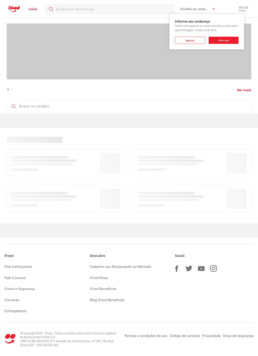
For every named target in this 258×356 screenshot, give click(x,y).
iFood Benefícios (103, 289)
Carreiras (11, 300)
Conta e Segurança (19, 289)
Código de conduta (185, 336)
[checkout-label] (240, 9)
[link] (14, 8)
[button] (176, 268)
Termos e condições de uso (145, 336)
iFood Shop (99, 278)
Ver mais (244, 90)
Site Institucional (18, 266)
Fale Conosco (15, 278)
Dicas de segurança (238, 336)
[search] (110, 9)
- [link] (9, 89)
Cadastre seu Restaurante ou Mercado (120, 266)
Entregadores (15, 311)
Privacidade (211, 336)
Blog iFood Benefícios (107, 300)
